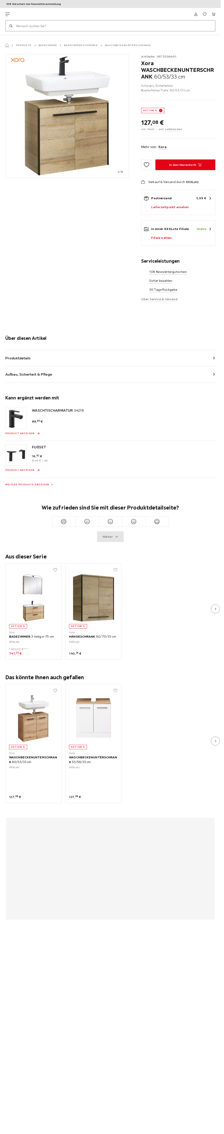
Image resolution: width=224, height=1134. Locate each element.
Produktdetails (18, 358)
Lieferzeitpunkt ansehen (170, 207)
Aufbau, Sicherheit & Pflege (28, 374)
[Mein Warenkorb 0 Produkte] (213, 14)
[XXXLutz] (26, 14)
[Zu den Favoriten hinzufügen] (146, 164)
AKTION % (150, 110)
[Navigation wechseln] (7, 14)
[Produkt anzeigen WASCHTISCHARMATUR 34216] (22, 433)
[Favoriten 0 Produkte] (204, 14)
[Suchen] (11, 25)
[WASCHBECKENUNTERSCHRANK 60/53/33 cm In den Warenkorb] (185, 164)
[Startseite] (7, 45)
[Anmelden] (195, 14)
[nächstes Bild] (215, 608)
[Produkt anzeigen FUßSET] (22, 470)
